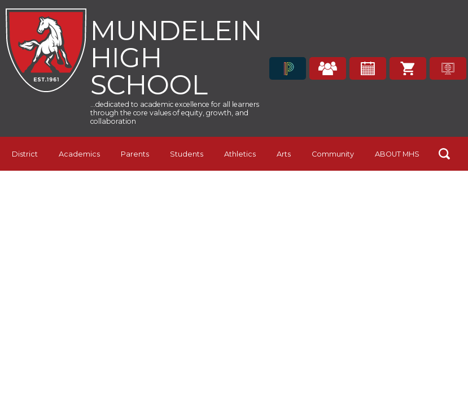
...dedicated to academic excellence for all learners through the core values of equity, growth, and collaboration (174, 112)
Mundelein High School (176, 56)
